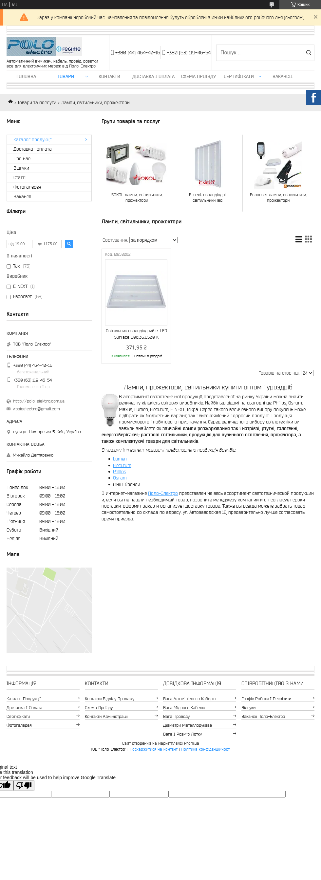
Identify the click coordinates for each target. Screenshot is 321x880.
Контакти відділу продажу (109, 698)
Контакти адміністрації (106, 716)
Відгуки (21, 168)
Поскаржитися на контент (154, 749)
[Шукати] (308, 53)
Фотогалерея (27, 187)
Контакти (109, 76)
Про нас (21, 158)
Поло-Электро (163, 493)
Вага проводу (176, 716)
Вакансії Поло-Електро (263, 716)
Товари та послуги (36, 102)
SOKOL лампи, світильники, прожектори (136, 197)
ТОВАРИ (65, 76)
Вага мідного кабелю (184, 707)
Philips (119, 471)
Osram (120, 477)
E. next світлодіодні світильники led (207, 197)
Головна (26, 76)
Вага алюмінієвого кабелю (189, 698)
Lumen (120, 458)
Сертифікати (239, 76)
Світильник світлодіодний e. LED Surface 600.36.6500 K (136, 334)
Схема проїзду (198, 76)
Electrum (122, 465)
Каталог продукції (32, 139)
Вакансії (283, 76)
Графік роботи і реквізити (266, 698)
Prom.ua (191, 743)
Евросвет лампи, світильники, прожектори (278, 197)
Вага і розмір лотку (182, 734)
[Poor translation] (23, 785)
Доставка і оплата (153, 76)
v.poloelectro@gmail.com (36, 408)
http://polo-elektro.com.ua (39, 401)
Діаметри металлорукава (187, 725)
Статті (19, 177)
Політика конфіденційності (206, 749)
